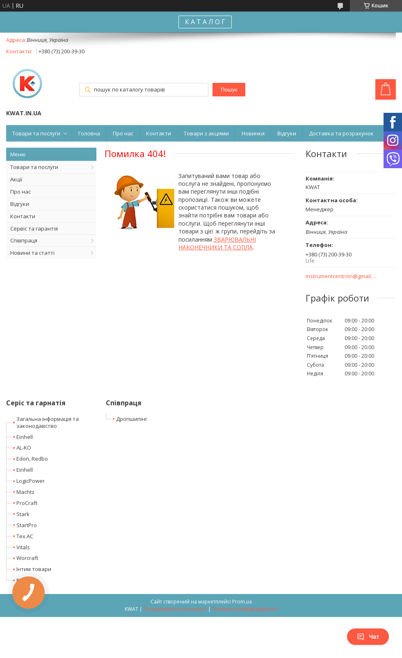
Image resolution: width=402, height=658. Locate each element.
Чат (368, 636)
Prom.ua (242, 601)
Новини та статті (32, 252)
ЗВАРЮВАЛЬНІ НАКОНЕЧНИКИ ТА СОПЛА (217, 243)
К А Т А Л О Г (205, 21)
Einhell (24, 437)
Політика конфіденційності (244, 608)
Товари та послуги (36, 133)
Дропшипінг (131, 419)
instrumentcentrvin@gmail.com (341, 276)
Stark (23, 514)
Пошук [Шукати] (229, 90)
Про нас (123, 133)
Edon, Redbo (32, 458)
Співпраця (23, 240)
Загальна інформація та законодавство (47, 422)
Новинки (253, 133)
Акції (16, 179)
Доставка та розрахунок (341, 133)
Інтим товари (33, 569)
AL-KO (23, 447)
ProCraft (26, 503)
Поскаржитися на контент (175, 608)
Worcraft (27, 558)
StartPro (26, 525)
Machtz (25, 492)
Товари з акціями (206, 133)
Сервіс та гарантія (34, 228)
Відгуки (286, 133)
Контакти (158, 133)
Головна (89, 133)
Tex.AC (24, 536)
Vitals (23, 547)
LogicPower (30, 480)
